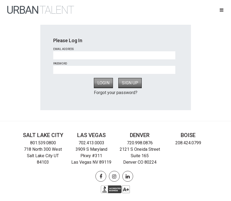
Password (60, 63)
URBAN (40, 10)
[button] (221, 10)
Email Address (63, 49)
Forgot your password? (115, 92)
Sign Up (130, 82)
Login (103, 82)
